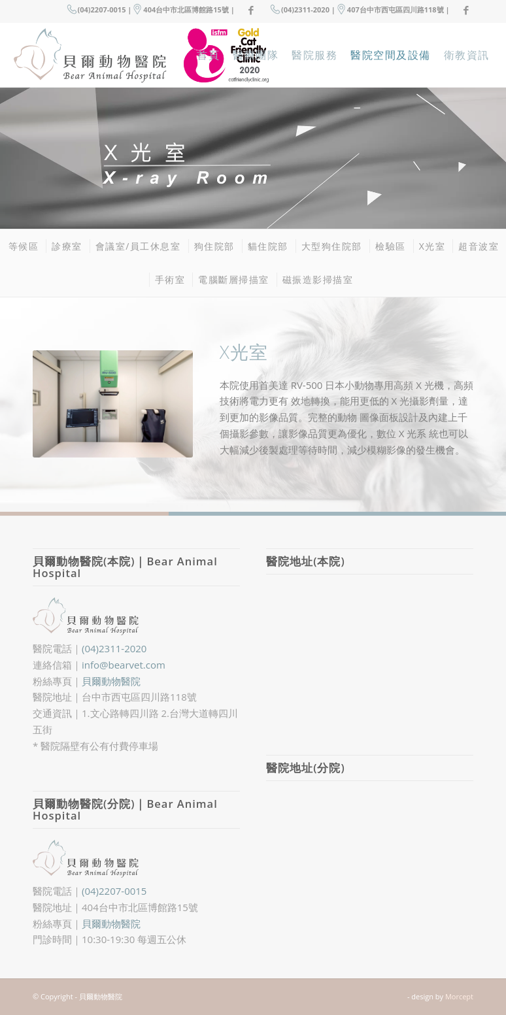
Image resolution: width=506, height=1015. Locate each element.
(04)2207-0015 (114, 890)
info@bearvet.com (123, 664)
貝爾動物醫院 (111, 681)
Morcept (459, 996)
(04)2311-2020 (114, 648)
